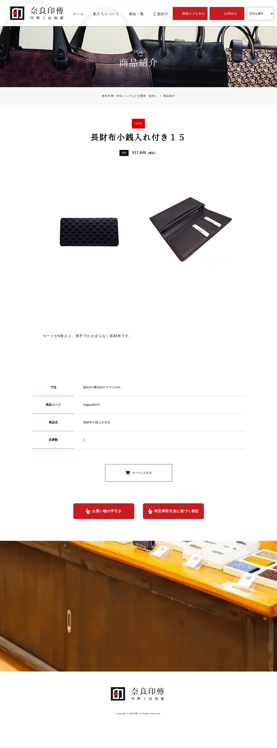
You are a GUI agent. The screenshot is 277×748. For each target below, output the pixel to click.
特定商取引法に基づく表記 (176, 511)
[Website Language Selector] (260, 13)
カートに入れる (142, 472)
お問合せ (230, 13)
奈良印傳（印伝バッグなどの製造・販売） (130, 95)
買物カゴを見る (193, 13)
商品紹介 (166, 95)
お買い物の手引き (107, 511)
